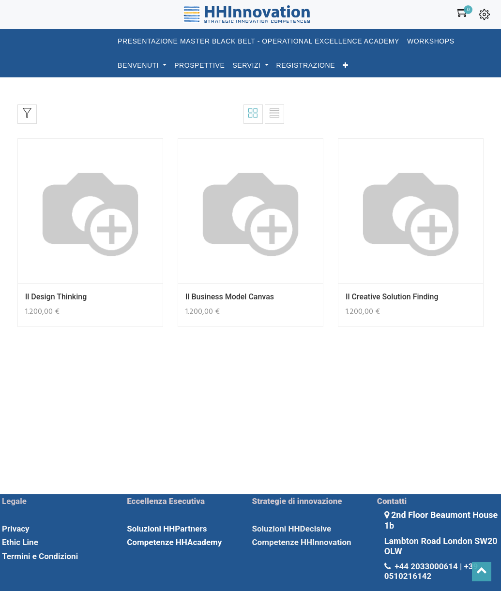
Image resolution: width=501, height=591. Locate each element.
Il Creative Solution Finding (392, 296)
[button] (345, 65)
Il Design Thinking (56, 296)
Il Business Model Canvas (229, 296)
